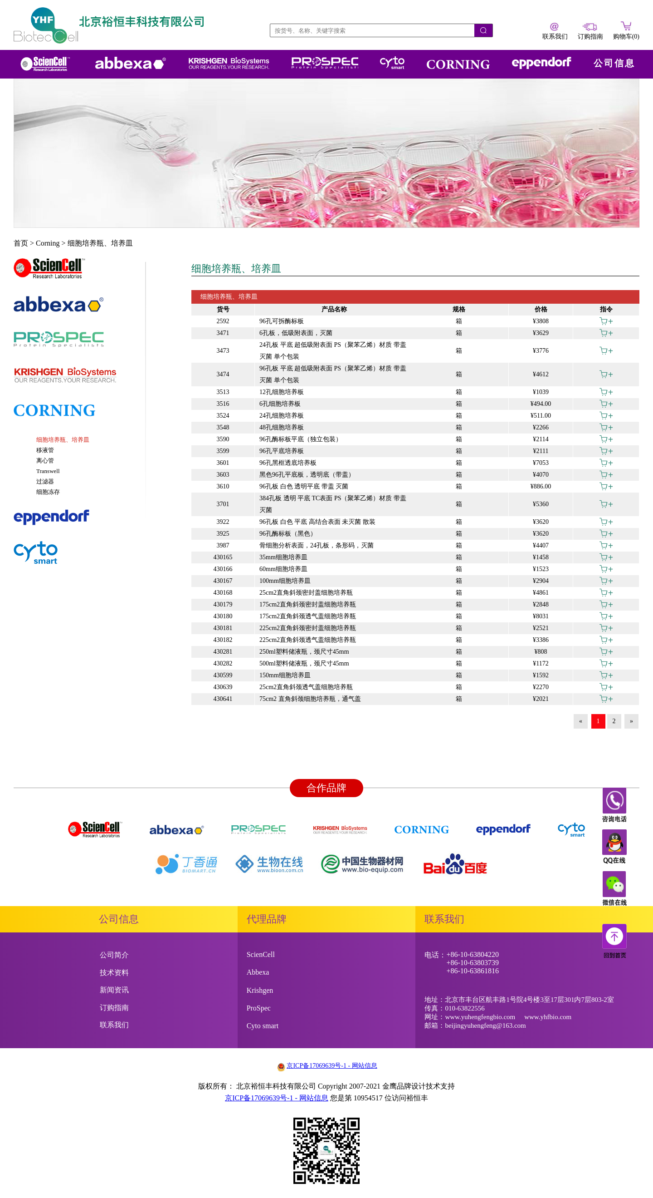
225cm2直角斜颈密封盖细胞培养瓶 (307, 628)
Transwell (48, 471)
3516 (223, 403)
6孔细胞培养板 (280, 403)
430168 (223, 592)
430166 (223, 569)
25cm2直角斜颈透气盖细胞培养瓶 (306, 687)
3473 (223, 350)
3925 (223, 533)
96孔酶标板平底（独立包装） (300, 439)
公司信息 (614, 63)
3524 (223, 415)
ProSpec (259, 1008)
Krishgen (260, 990)
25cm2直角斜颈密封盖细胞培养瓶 (306, 592)
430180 (223, 616)
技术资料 (114, 972)
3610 (223, 486)
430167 (223, 580)
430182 (223, 639)
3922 (223, 521)
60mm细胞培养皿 (283, 569)
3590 (223, 439)
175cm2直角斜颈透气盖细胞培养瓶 (307, 616)
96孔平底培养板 (281, 451)
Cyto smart (263, 1026)
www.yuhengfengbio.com (480, 1017)
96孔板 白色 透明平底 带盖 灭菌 (303, 486)
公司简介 (114, 955)
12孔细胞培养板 (281, 392)
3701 (223, 504)
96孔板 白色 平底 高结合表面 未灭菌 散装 (317, 521)
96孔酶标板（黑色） (288, 533)
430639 (223, 687)
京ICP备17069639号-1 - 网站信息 (332, 1065)
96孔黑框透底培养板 (288, 462)
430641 (223, 698)
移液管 (45, 450)
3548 (223, 427)
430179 (223, 604)
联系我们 (114, 1025)
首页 (21, 243)
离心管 (45, 460)
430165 (223, 557)
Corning (47, 243)
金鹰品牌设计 (404, 1086)
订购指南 (114, 1007)
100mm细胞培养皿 (285, 580)
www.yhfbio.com (547, 1017)
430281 (223, 651)
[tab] (79, 273)
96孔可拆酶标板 (281, 321)
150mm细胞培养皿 (285, 675)
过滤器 (45, 481)
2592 (223, 321)
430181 (223, 628)
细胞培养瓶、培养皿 (100, 243)
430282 (223, 663)
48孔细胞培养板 (281, 427)
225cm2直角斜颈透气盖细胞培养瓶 (307, 639)
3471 (223, 333)
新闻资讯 (114, 990)
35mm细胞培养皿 (283, 557)
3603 (223, 474)
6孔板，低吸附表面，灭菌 (295, 333)
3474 (223, 374)
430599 (223, 675)
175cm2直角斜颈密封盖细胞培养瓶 (307, 604)
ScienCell (261, 954)
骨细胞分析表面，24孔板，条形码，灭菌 (316, 545)
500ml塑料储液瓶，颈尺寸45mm (304, 663)
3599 (223, 451)
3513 (223, 392)
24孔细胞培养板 (281, 415)
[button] (79, 273)
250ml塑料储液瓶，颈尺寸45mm (304, 651)
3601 (223, 462)
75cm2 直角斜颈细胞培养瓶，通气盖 (310, 698)
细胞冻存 (48, 491)
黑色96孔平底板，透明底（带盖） (307, 474)
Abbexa (258, 972)
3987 (223, 545)
